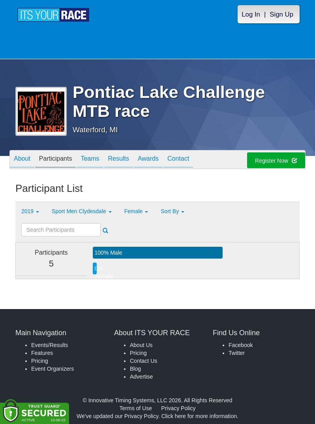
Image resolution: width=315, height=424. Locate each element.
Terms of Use (136, 408)
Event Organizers (52, 369)
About (22, 160)
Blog (135, 369)
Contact (178, 160)
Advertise (141, 376)
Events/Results (49, 345)
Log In (251, 14)
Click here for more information (199, 416)
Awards (148, 160)
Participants (55, 160)
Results (118, 160)
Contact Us (143, 361)
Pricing (39, 361)
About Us (141, 345)
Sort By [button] (172, 211)
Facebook (241, 345)
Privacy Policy (178, 408)
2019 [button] (30, 211)
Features (42, 353)
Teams (90, 160)
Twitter (237, 353)
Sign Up (281, 14)
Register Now (276, 161)
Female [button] (136, 211)
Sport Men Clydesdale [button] (82, 211)
